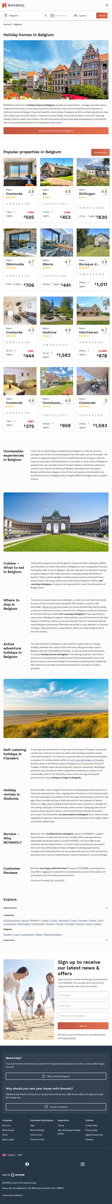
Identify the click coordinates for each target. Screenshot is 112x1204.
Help (32, 1125)
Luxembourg (10, 923)
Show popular (100, 152)
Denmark (63, 920)
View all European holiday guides (69, 1132)
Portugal (69, 923)
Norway (50, 923)
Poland (59, 923)
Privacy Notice (68, 1038)
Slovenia (80, 923)
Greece (93, 920)
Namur (39, 934)
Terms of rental (37, 1139)
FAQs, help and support (56, 1076)
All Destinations (12, 920)
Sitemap (89, 1139)
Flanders (8, 934)
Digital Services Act (94, 1134)
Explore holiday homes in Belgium (56, 130)
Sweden (98, 923)
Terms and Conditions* (12, 1195)
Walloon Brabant (53, 934)
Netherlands (38, 923)
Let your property (56, 1107)
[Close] (107, 5)
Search (102, 15)
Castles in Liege (49, 606)
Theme (61, 1125)
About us (6, 1125)
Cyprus (53, 920)
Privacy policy (91, 1130)
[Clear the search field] (46, 15)
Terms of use (36, 1134)
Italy (100, 920)
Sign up (83, 1025)
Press (5, 1134)
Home (7, 24)
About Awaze (8, 1130)
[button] (60, 15)
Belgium (18, 24)
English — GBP (12, 1155)
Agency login (8, 1139)
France (73, 920)
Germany (83, 920)
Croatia (44, 920)
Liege (16, 934)
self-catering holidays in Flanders (87, 760)
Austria (25, 920)
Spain (89, 923)
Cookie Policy (91, 1125)
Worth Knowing (37, 1130)
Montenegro (24, 923)
